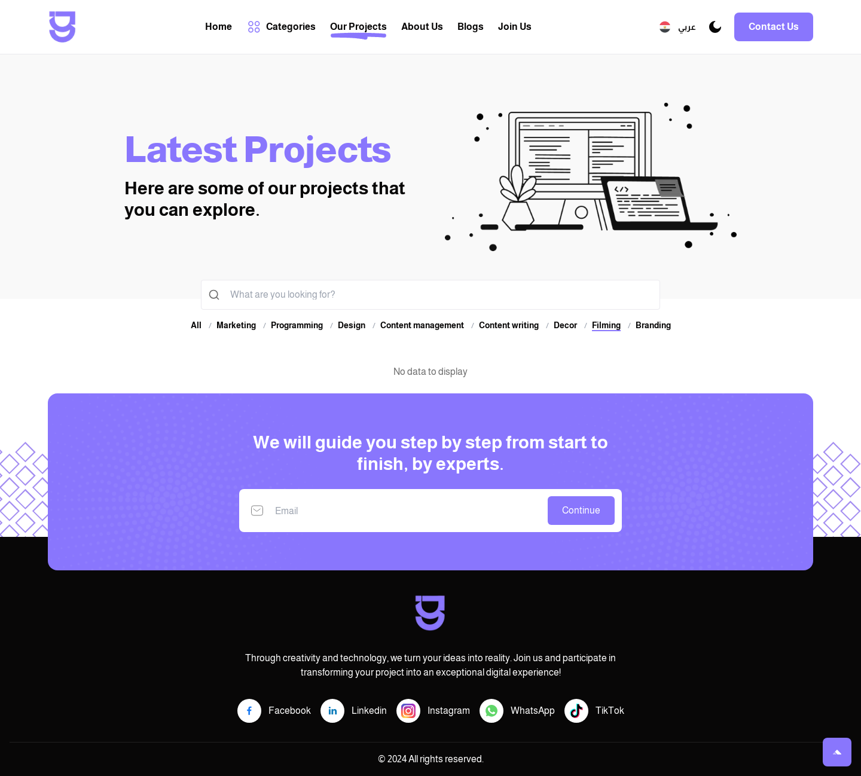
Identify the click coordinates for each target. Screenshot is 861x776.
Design (351, 325)
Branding (653, 325)
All (196, 325)
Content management (422, 325)
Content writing (509, 325)
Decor (565, 325)
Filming (606, 325)
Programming (297, 325)
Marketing (236, 325)
